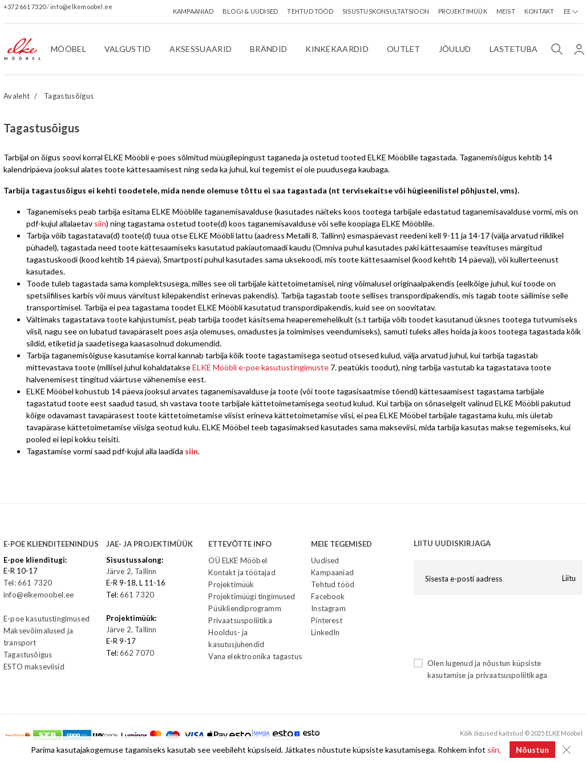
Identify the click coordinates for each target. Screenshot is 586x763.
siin (100, 223)
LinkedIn (325, 632)
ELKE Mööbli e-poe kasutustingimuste (260, 367)
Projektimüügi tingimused (251, 596)
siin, (494, 749)
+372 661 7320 (25, 6)
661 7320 (137, 594)
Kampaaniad (332, 572)
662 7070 (137, 652)
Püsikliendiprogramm (244, 608)
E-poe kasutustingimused (46, 618)
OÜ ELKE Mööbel (237, 560)
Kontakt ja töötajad (241, 572)
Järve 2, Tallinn (131, 571)
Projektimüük (231, 584)
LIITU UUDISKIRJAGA (452, 543)
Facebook (328, 596)
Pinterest (326, 620)
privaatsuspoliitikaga (512, 675)
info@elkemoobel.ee (81, 6)
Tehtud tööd (332, 584)
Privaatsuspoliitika (240, 620)
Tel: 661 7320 (27, 582)
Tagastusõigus (69, 95)
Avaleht (16, 95)
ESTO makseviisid (33, 666)
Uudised (325, 560)
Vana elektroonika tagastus (254, 656)
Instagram (328, 608)
